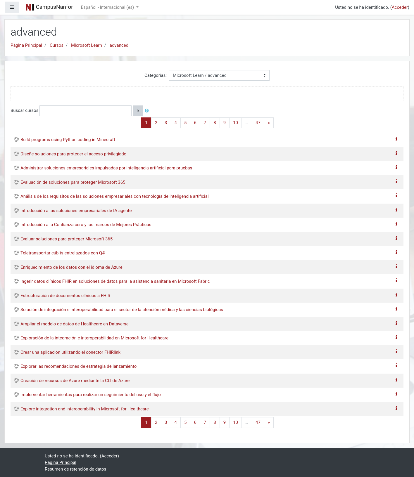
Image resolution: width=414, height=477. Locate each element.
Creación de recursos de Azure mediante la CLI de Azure (75, 380)
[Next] (269, 122)
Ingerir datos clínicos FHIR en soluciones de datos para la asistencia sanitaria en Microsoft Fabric (115, 281)
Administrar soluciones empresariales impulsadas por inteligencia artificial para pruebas (106, 168)
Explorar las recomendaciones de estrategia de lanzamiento (78, 366)
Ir (138, 110)
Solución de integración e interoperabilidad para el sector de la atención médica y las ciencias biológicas (121, 309)
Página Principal (26, 45)
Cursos (56, 45)
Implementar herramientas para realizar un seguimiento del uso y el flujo (90, 394)
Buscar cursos (24, 110)
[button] (148, 111)
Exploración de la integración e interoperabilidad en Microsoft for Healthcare (94, 338)
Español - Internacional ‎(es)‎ (108, 7)
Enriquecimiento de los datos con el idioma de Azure (71, 267)
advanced (119, 45)
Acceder (400, 7)
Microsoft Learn (86, 45)
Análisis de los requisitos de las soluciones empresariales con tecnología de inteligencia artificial (114, 196)
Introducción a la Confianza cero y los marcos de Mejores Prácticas (85, 224)
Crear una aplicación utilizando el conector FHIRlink (70, 352)
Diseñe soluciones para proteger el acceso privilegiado (73, 154)
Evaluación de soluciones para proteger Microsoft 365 (72, 182)
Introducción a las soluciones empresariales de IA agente (76, 210)
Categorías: (155, 75)
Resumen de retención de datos (75, 469)
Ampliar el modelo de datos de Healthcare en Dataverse (74, 324)
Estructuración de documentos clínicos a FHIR (65, 295)
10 (235, 122)
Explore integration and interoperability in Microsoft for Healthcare (84, 409)
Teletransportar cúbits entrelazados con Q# (62, 253)
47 (258, 122)
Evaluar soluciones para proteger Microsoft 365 (66, 239)
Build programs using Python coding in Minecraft (67, 139)
